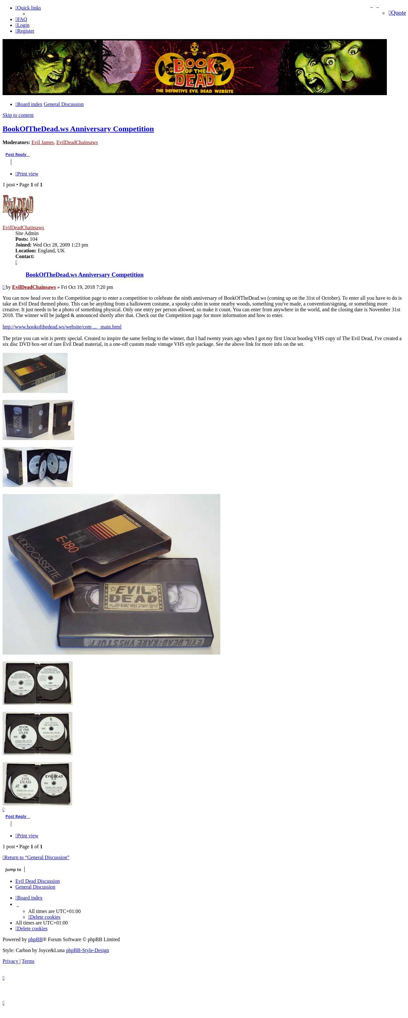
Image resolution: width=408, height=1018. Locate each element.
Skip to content (18, 115)
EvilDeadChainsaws (77, 142)
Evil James (42, 142)
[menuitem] (21, 19)
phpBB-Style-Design (87, 948)
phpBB (35, 937)
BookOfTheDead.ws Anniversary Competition (78, 129)
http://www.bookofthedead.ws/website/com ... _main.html (62, 327)
